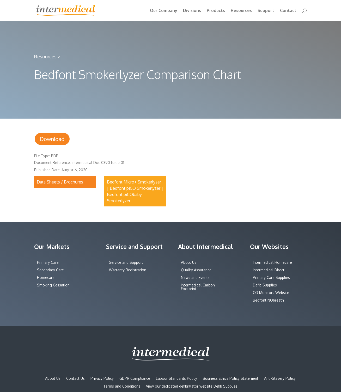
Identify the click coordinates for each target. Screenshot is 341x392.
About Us (188, 263)
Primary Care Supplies (271, 278)
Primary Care (48, 263)
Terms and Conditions (121, 386)
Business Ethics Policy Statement (230, 379)
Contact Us (75, 379)
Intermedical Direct (268, 270)
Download (52, 139)
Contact (288, 11)
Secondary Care (50, 270)
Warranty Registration (127, 270)
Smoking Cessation (53, 285)
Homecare (45, 278)
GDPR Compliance (134, 379)
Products (216, 11)
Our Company (163, 11)
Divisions (192, 11)
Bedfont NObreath (268, 300)
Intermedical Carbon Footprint (198, 287)
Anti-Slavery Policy (280, 379)
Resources (241, 11)
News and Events (195, 278)
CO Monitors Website (271, 293)
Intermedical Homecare (272, 263)
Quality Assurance (196, 270)
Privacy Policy (102, 379)
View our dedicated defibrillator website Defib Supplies (192, 386)
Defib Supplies (265, 285)
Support (266, 11)
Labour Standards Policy (176, 379)
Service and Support (126, 263)
